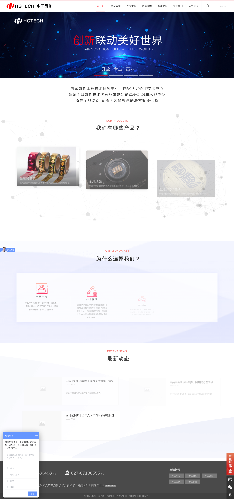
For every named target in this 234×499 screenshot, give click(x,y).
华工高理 (209, 476)
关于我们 (178, 6)
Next (229, 46)
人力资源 (193, 6)
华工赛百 (193, 482)
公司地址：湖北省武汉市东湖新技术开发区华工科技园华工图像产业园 (63, 485)
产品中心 (131, 6)
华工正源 (176, 482)
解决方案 (116, 6)
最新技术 (147, 6)
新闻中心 (162, 6)
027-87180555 (85, 473)
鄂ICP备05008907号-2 (139, 496)
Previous (5, 46)
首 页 (100, 6)
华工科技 (176, 476)
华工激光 (193, 476)
